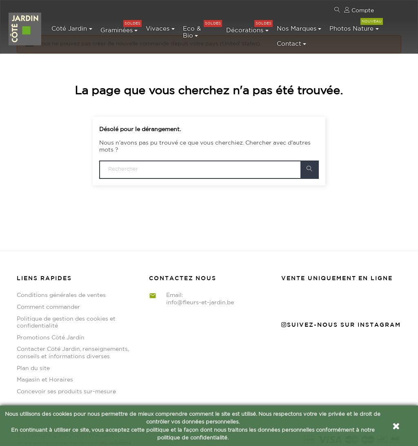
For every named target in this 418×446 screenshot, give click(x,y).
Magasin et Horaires (45, 374)
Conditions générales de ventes (61, 289)
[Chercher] (209, 163)
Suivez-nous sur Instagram (341, 319)
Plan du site (33, 362)
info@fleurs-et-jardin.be (200, 296)
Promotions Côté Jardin (50, 331)
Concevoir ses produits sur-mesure (66, 385)
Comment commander (48, 301)
